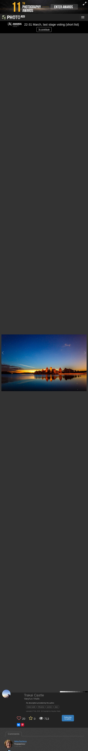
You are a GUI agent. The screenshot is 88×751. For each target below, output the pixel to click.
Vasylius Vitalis (32, 699)
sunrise (49, 707)
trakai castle (31, 707)
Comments (13, 734)
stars (56, 707)
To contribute (44, 29)
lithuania (41, 707)
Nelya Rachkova (20, 741)
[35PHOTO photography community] (13, 17)
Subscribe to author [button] (68, 718)
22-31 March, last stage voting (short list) (43, 24)
